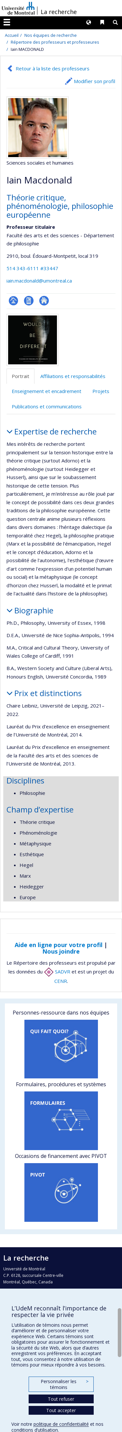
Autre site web (44, 301)
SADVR (57, 971)
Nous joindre (61, 951)
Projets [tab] (100, 391)
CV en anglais (29, 301)
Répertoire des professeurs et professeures (55, 42)
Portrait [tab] (20, 376)
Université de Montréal (18, 8)
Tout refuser (61, 1399)
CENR (60, 981)
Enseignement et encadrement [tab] (46, 391)
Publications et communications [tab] (47, 406)
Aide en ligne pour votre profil (58, 945)
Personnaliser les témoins (64, 1384)
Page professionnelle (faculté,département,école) (13, 301)
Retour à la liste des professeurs (52, 68)
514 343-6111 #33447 (32, 268)
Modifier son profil (94, 81)
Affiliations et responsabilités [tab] (72, 376)
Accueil (12, 35)
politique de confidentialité (61, 1424)
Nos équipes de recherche (50, 35)
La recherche (59, 12)
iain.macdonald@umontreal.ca (39, 280)
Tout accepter (61, 1410)
